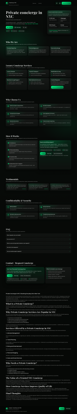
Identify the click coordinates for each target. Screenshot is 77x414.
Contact (40, 3)
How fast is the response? (38, 247)
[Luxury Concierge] (12, 3)
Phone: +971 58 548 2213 (25, 275)
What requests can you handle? (38, 235)
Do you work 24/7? (38, 239)
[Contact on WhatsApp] (60, 3)
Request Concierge (66, 3)
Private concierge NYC (11, 384)
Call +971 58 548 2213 (58, 153)
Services (34, 3)
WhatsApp (18, 27)
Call (24, 27)
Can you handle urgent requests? (38, 251)
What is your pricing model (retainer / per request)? (38, 243)
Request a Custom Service (57, 87)
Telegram (9, 27)
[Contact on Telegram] (56, 3)
